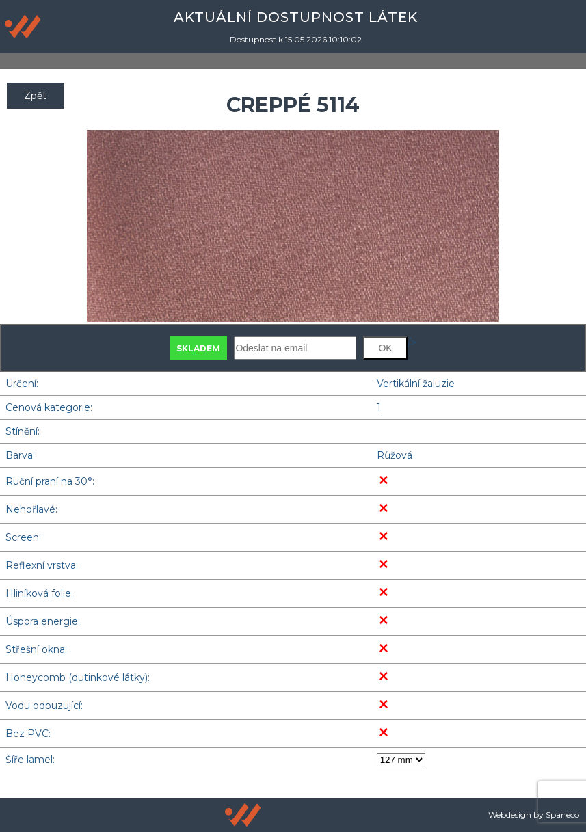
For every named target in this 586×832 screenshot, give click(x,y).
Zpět (35, 96)
